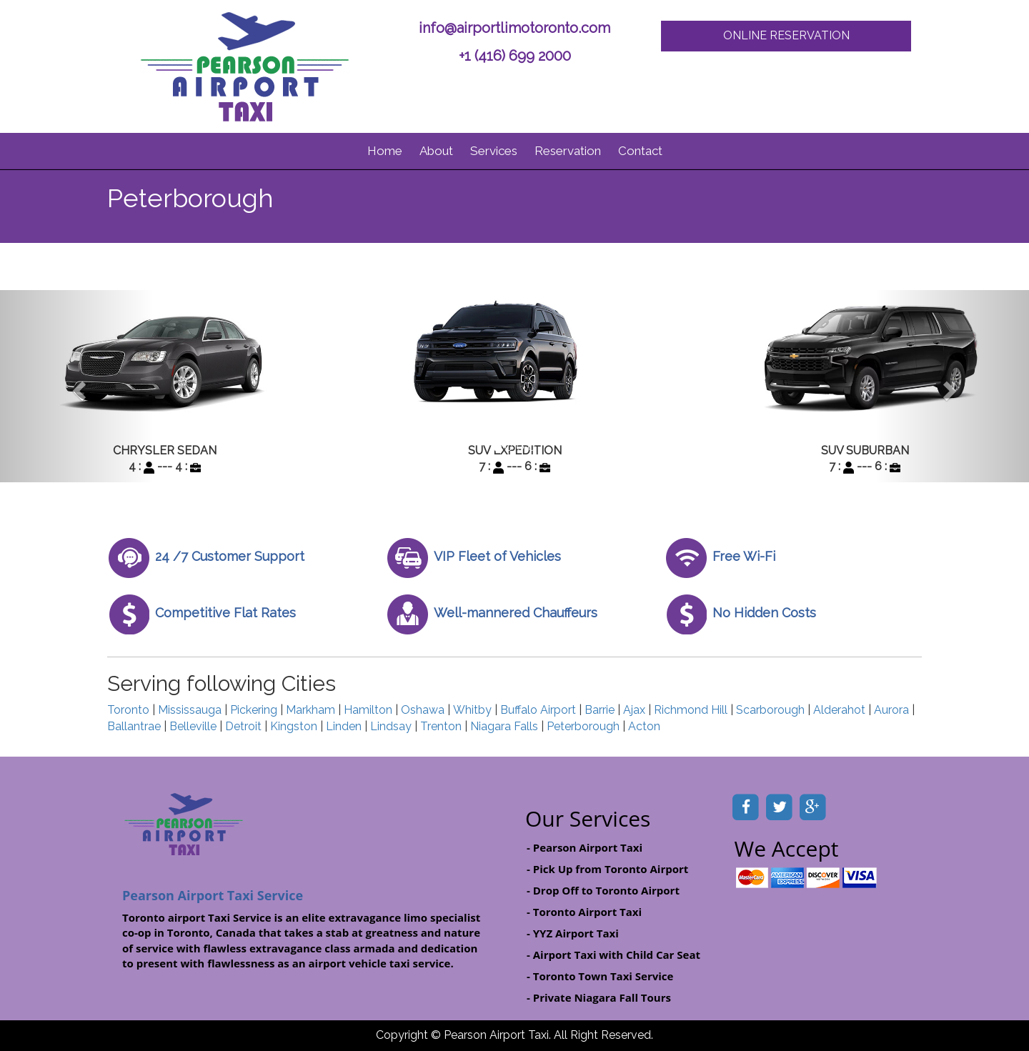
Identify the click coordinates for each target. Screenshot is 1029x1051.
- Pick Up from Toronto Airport (607, 869)
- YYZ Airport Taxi (573, 933)
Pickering (253, 710)
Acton (644, 726)
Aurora (891, 710)
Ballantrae (134, 726)
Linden (344, 726)
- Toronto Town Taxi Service (600, 976)
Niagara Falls (504, 726)
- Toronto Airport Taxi (584, 912)
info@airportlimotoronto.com (514, 27)
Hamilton (368, 710)
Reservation (568, 151)
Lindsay (391, 726)
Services (493, 151)
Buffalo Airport (538, 710)
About (436, 151)
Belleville (193, 726)
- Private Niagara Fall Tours (599, 997)
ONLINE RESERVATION (786, 35)
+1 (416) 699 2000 (515, 55)
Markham (310, 710)
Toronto (128, 710)
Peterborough (583, 726)
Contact (640, 151)
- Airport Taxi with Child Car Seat (613, 954)
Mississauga (190, 710)
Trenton (441, 726)
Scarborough (770, 710)
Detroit (243, 726)
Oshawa (422, 710)
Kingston (293, 726)
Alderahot (839, 710)
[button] (77, 386)
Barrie (600, 710)
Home (384, 151)
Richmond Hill (690, 710)
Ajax (634, 710)
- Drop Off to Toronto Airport (603, 890)
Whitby (472, 710)
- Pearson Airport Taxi (584, 847)
